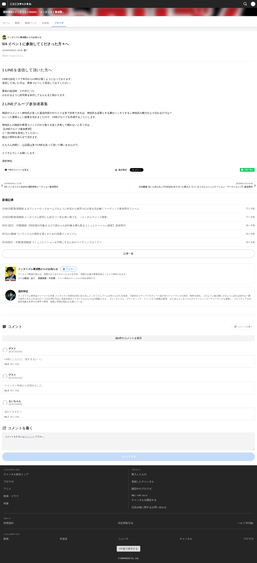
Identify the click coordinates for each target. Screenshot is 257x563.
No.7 (6, 417)
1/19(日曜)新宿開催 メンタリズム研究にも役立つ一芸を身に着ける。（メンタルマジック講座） (55, 217)
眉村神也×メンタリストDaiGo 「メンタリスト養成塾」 (34, 12)
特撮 (6, 503)
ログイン (28, 436)
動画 (17, 23)
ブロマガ (59, 23)
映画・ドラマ (11, 496)
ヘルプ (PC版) (245, 523)
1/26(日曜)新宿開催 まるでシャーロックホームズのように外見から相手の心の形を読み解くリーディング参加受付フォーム (70, 208)
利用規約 (9, 523)
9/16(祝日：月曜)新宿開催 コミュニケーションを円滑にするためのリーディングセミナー (52, 242)
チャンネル (186, 538)
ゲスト (15, 350)
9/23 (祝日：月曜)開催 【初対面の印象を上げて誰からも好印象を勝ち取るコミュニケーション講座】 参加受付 (64, 225)
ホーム (6, 23)
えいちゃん (15, 403)
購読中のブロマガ (142, 488)
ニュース (123, 538)
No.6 (6, 391)
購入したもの (139, 474)
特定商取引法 (125, 523)
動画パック (31, 23)
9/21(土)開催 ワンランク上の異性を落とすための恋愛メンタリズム (39, 234)
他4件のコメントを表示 (128, 338)
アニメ (7, 488)
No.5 (6, 364)
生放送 (45, 23)
